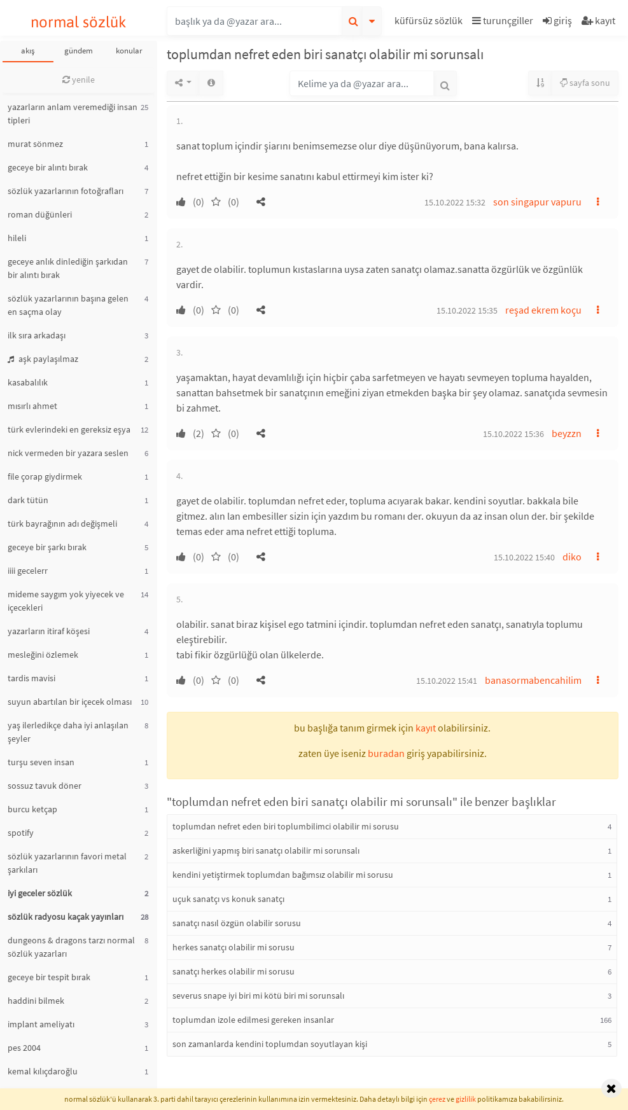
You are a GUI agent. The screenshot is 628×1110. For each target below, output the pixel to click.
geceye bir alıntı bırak (48, 167)
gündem (78, 50)
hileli (17, 238)
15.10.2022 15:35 (467, 310)
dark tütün (28, 500)
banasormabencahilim (533, 680)
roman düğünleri (40, 214)
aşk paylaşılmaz (43, 358)
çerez (437, 1099)
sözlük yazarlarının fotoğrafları (65, 191)
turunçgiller (502, 20)
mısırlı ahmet (32, 406)
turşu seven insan (41, 762)
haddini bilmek (36, 1000)
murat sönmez (35, 143)
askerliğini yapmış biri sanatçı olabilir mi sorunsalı (265, 850)
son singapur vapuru (537, 201)
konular (129, 50)
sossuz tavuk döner (44, 785)
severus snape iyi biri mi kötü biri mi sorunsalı (258, 995)
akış (27, 50)
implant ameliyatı (41, 1024)
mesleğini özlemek (43, 654)
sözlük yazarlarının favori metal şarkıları (67, 862)
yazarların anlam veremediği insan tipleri (72, 113)
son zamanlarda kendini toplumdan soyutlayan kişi (269, 1044)
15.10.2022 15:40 (524, 557)
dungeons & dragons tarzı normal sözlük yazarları (71, 946)
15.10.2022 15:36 (513, 434)
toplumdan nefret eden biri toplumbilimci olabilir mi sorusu (285, 826)
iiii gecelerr (28, 570)
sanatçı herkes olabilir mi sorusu (233, 971)
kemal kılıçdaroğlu (43, 1071)
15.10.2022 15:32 (454, 202)
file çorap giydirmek (45, 476)
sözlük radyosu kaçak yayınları (65, 916)
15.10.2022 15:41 (446, 680)
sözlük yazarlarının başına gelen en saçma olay (68, 305)
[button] (430, 23)
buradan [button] (386, 753)
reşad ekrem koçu (543, 309)
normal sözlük (79, 22)
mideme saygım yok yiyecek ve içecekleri (66, 600)
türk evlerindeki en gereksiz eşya (69, 429)
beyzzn (567, 433)
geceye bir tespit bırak (49, 977)
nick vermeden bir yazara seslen (68, 453)
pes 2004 (24, 1047)
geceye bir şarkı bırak (47, 547)
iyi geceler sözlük (40, 893)
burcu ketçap (32, 809)
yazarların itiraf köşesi (49, 631)
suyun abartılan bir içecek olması (70, 701)
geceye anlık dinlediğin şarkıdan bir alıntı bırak (68, 268)
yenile (78, 79)
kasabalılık (28, 382)
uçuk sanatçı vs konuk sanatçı (228, 899)
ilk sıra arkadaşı (37, 335)
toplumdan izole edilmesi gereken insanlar (253, 1019)
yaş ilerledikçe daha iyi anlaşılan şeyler (68, 731)
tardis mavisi (31, 678)
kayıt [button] (425, 727)
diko (572, 556)
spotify (21, 832)
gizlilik (466, 1099)
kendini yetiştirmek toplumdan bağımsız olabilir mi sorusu (282, 874)
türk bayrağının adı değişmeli (62, 523)
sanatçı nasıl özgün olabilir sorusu (236, 923)
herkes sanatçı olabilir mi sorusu (233, 947)
